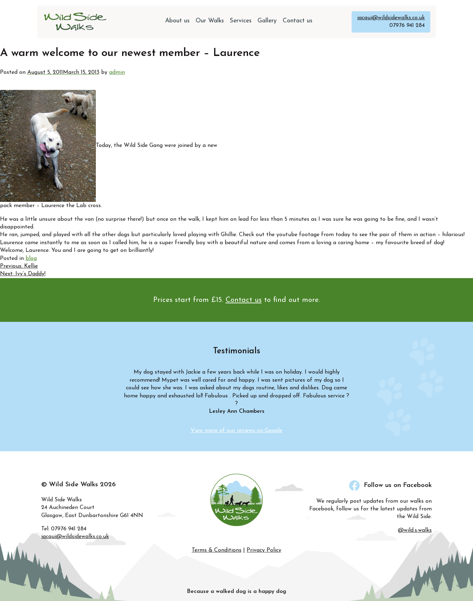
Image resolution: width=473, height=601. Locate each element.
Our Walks (210, 21)
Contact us (297, 21)
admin (117, 72)
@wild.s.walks (415, 530)
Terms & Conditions (216, 550)
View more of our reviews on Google (236, 430)
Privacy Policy (264, 550)
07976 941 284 (407, 25)
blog (31, 258)
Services (241, 21)
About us (177, 21)
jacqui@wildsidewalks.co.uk (391, 18)
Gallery (267, 21)
